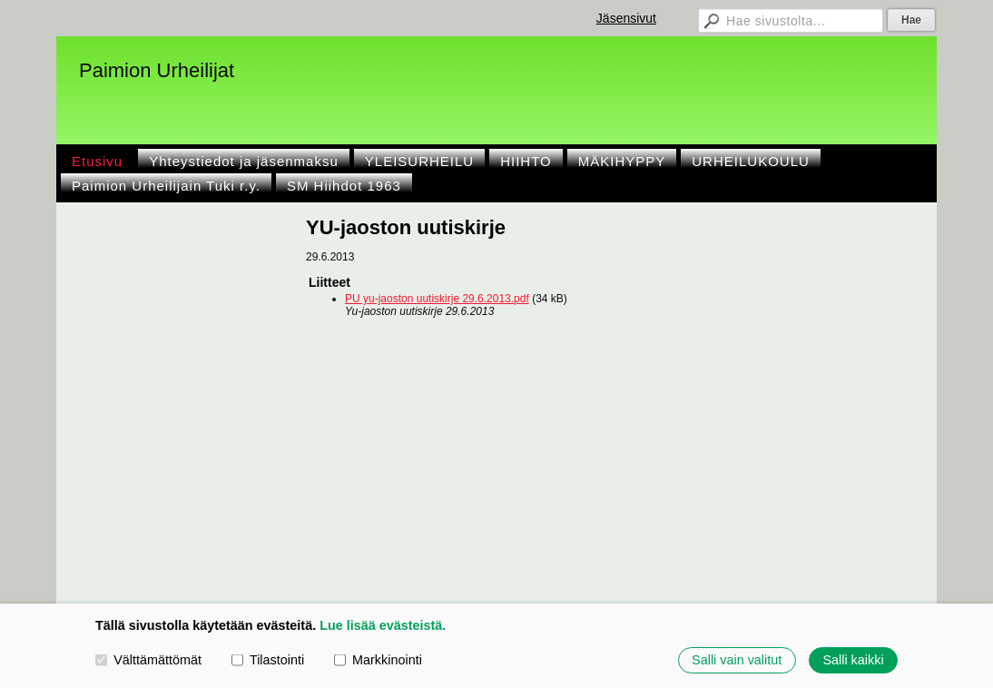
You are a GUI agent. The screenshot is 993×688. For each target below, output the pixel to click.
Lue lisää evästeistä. (383, 625)
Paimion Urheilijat (156, 70)
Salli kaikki (852, 660)
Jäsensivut (626, 18)
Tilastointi (267, 660)
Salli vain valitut (737, 660)
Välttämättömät (148, 660)
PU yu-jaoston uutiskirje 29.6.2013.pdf (437, 298)
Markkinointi (378, 660)
